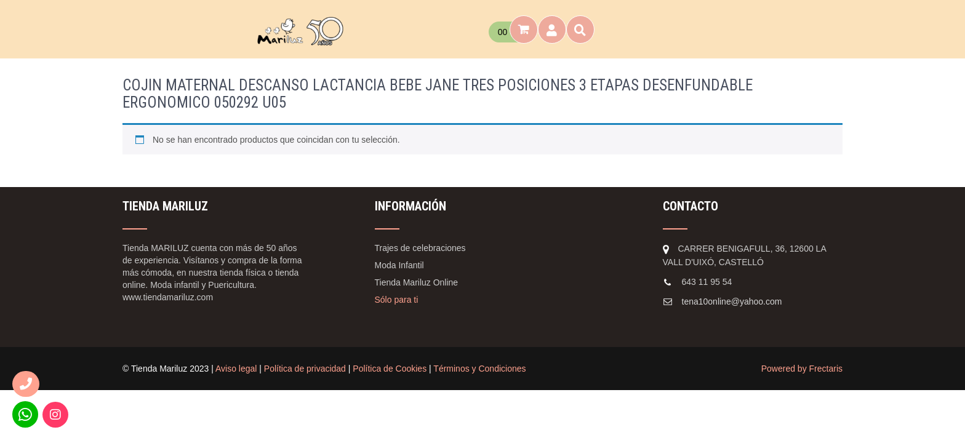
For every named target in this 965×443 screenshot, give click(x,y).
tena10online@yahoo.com (732, 301)
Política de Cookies (389, 368)
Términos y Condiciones (479, 368)
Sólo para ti (396, 300)
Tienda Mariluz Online (416, 282)
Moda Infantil (399, 265)
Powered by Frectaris (802, 368)
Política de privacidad (305, 368)
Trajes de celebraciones (420, 248)
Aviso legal (236, 368)
